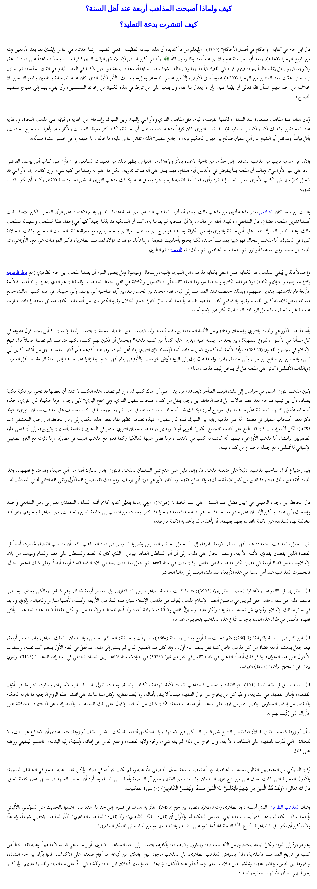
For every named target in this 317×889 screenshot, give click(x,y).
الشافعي (266, 212)
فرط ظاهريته (17, 272)
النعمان (175, 249)
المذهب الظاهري (284, 807)
